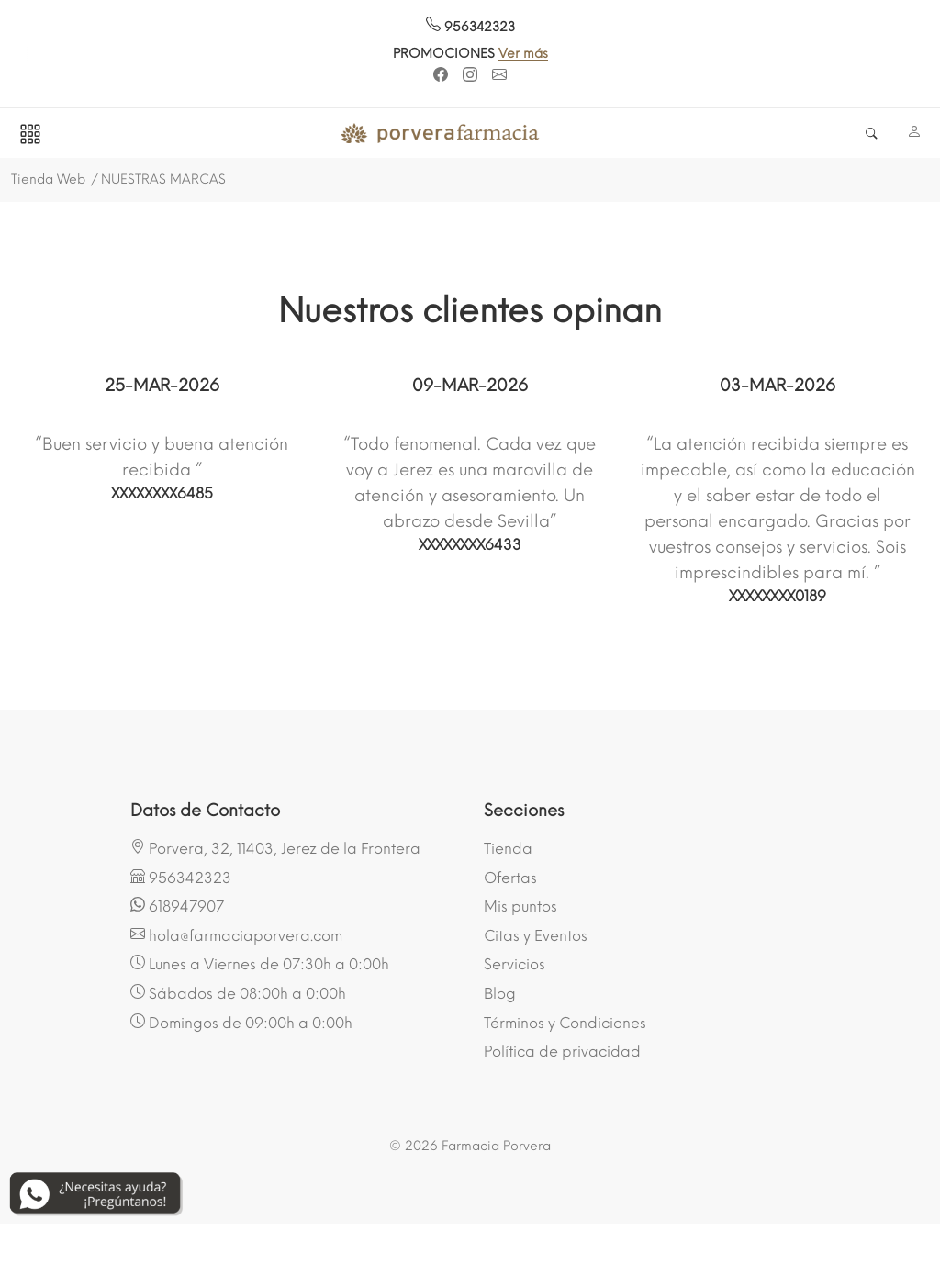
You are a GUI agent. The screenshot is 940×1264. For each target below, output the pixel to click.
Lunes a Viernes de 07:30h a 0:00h (259, 964)
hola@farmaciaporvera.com (236, 935)
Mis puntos (520, 906)
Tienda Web (48, 179)
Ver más (538, 54)
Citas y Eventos (536, 936)
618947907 (177, 906)
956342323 (470, 27)
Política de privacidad (562, 1051)
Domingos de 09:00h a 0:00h (241, 1022)
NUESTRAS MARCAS (163, 179)
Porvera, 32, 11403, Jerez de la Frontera (275, 848)
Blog (500, 993)
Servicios (514, 964)
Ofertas (510, 878)
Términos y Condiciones (565, 1023)
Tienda (508, 848)
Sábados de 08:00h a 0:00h (238, 993)
